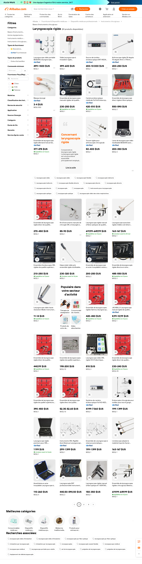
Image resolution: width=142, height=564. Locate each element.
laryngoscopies (66, 544)
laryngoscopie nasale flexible (87, 544)
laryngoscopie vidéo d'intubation (20, 539)
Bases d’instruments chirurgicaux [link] (45, 24)
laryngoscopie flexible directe (68, 183)
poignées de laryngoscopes (90, 549)
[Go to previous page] (74, 504)
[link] (139, 541)
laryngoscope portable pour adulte (42, 549)
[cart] (107, 9)
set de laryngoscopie (67, 549)
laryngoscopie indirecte (105, 178)
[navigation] (18, 263)
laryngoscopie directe (91, 183)
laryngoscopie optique (42, 193)
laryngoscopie (61, 188)
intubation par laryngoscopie (18, 544)
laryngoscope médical (111, 544)
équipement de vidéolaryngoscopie (20, 554)
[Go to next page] (93, 504)
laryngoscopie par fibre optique (76, 539)
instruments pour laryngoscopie (100, 188)
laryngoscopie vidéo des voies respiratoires (93, 193)
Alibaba (35, 21)
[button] (72, 9)
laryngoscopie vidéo (42, 178)
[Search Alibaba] (51, 9)
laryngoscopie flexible (82, 178)
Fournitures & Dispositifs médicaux (54, 21)
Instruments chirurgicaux (110, 21)
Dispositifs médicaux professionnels (84, 21)
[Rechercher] (82, 9)
